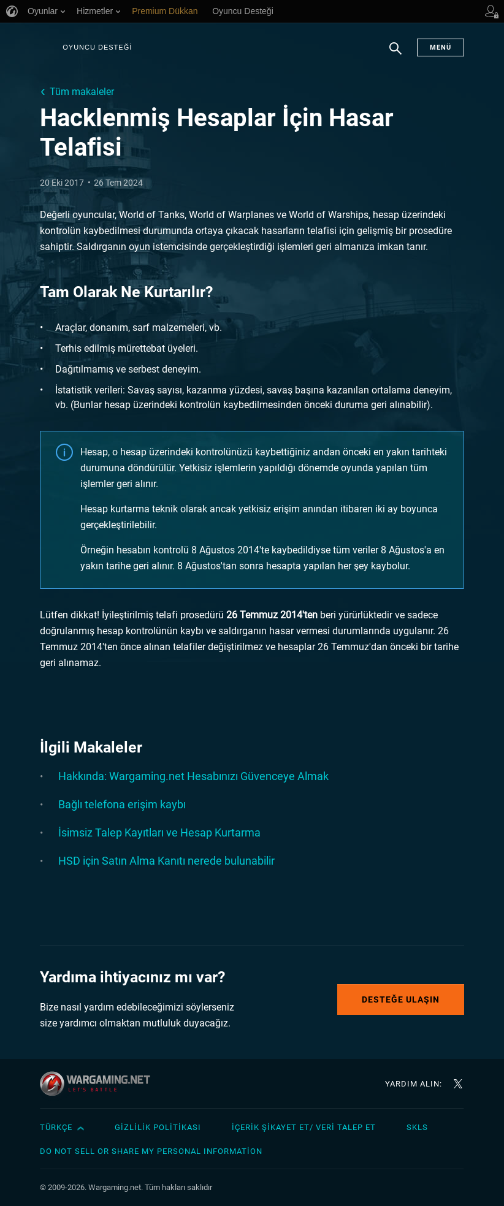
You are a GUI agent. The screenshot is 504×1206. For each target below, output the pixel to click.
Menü (440, 47)
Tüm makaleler (82, 91)
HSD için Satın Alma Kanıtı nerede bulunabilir (166, 860)
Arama (395, 54)
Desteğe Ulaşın (401, 999)
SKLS (417, 1127)
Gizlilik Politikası (158, 1127)
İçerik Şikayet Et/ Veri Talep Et (304, 1127)
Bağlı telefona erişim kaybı (122, 804)
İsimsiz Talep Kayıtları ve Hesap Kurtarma (159, 832)
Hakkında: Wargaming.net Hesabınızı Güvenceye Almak (193, 776)
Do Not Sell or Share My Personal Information (151, 1151)
